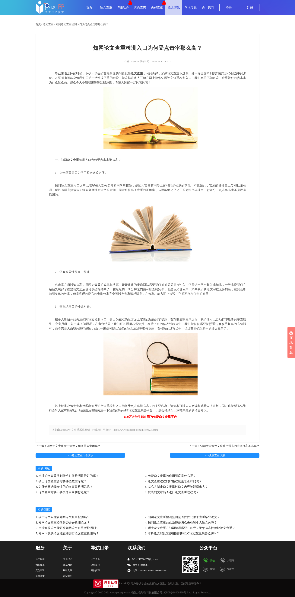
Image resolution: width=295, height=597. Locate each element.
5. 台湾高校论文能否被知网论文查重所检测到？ (67, 528)
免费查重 (157, 7)
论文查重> (49, 24)
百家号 (230, 569)
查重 (97, 284)
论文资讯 (174, 7)
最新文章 (67, 570)
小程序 (230, 560)
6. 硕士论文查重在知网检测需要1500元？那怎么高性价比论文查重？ (190, 528)
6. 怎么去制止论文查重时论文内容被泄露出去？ (176, 486)
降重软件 (123, 7)
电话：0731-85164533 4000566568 (147, 570)
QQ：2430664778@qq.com (142, 559)
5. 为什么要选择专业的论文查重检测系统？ (64, 486)
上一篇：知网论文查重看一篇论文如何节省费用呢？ (68, 445)
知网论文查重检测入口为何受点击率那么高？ (82, 24)
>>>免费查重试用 (215, 455)
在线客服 (291, 343)
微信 (212, 560)
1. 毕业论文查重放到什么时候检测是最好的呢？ (67, 475)
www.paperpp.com (120, 592)
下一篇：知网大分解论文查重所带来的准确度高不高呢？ (224, 445)
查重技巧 (95, 564)
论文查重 (106, 7)
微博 (212, 569)
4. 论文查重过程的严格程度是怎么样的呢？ (173, 481)
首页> (39, 24)
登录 (229, 7)
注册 (250, 7)
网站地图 (67, 576)
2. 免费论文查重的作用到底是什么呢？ (170, 475)
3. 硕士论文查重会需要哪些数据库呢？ (61, 481)
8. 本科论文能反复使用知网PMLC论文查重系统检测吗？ (182, 533)
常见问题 (67, 564)
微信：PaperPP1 (138, 564)
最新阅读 (43, 468)
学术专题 (191, 7)
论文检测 (40, 559)
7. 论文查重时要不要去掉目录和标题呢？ (63, 492)
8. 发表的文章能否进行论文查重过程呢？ (172, 492)
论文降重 (40, 564)
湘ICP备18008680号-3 (175, 592)
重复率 (229, 324)
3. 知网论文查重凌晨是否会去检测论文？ (63, 522)
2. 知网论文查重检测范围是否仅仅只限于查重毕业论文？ (182, 517)
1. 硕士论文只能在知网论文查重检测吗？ (63, 517)
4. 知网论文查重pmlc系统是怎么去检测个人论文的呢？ (181, 522)
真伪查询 (140, 7)
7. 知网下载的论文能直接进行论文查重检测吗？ (67, 533)
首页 (89, 7)
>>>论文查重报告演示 (80, 455)
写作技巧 (95, 570)
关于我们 (208, 7)
